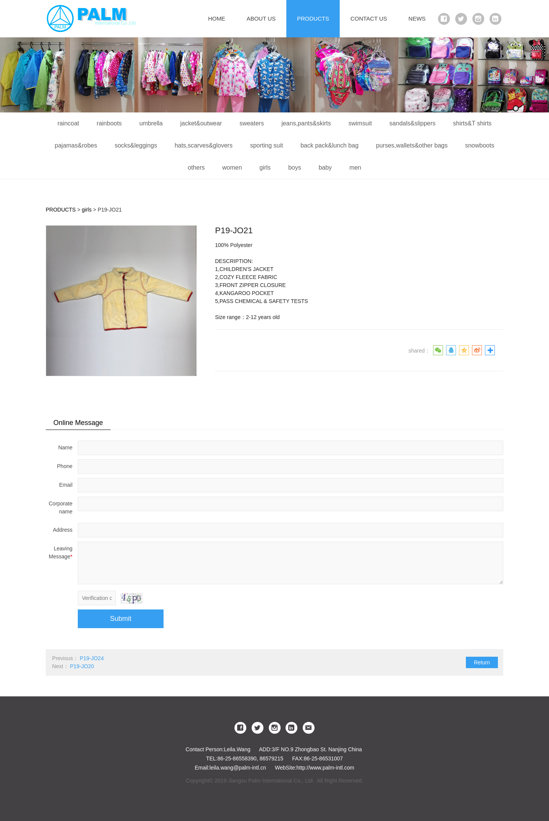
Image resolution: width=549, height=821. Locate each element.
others (196, 167)
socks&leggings (136, 145)
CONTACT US (368, 18)
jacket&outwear (201, 123)
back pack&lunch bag (329, 145)
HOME (216, 18)
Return (482, 662)
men (355, 167)
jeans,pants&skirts (306, 123)
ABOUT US (261, 18)
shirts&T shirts (472, 123)
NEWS (416, 18)
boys (294, 167)
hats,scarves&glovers (204, 145)
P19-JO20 (82, 666)
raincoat (68, 123)
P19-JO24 (92, 658)
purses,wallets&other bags (412, 145)
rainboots (109, 123)
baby (325, 167)
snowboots (479, 145)
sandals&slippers (412, 123)
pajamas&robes (76, 145)
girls (265, 167)
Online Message (78, 423)
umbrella (150, 123)
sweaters (251, 123)
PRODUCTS (313, 18)
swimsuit (360, 123)
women (232, 167)
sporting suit (266, 145)
